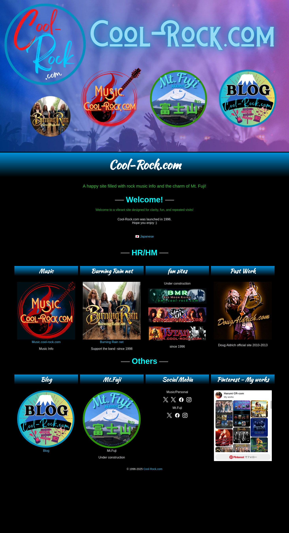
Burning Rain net (112, 340)
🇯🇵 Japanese (144, 236)
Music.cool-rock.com (46, 340)
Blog (46, 448)
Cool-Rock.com (152, 469)
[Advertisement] (144, 502)
